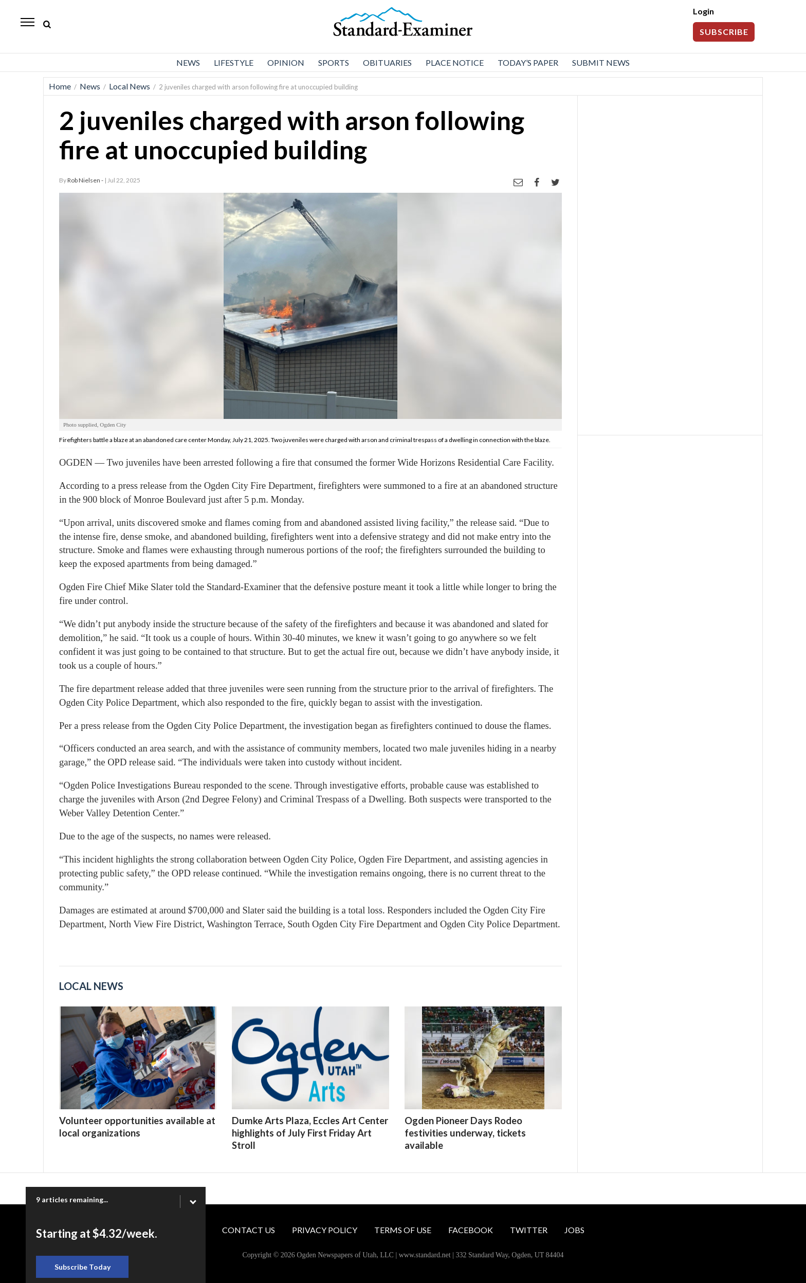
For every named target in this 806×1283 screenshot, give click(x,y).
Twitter (528, 1230)
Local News (129, 86)
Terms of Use (402, 1230)
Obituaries (387, 62)
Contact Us (248, 1230)
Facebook (470, 1230)
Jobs (574, 1230)
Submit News (601, 62)
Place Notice (455, 62)
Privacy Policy (324, 1230)
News (188, 62)
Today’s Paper (528, 62)
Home (60, 86)
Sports (333, 62)
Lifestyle (233, 62)
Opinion (285, 62)
